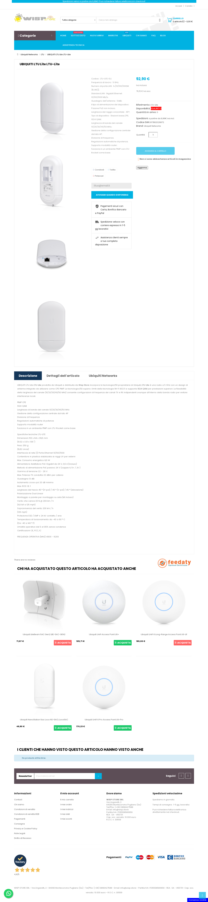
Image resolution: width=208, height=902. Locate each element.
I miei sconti (66, 818)
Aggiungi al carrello (155, 151)
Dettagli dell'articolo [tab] (63, 376)
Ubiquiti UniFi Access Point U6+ (104, 634)
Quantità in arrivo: (146, 112)
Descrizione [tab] (28, 376)
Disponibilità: (143, 108)
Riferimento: (143, 105)
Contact (18, 799)
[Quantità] (153, 134)
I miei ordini (66, 804)
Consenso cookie (197, 899)
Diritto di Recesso (22, 838)
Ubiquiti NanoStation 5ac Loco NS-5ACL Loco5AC (44, 719)
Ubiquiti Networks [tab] (103, 376)
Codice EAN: (143, 122)
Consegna (19, 823)
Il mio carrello (67, 799)
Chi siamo (19, 804)
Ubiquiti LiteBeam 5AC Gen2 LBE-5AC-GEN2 (44, 634)
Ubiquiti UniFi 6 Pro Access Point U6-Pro (104, 719)
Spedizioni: (142, 118)
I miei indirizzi (66, 809)
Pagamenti (19, 818)
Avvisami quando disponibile (112, 195)
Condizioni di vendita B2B (26, 814)
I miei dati (65, 814)
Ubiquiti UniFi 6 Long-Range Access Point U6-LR (164, 634)
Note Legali (19, 833)
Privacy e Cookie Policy (25, 828)
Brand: (139, 126)
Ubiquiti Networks (152, 126)
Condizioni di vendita (24, 809)
